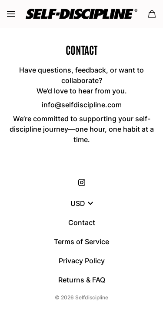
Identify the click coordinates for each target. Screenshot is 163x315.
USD (81, 203)
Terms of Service (81, 241)
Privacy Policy (82, 260)
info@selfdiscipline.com (82, 104)
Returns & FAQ (81, 279)
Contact (81, 222)
